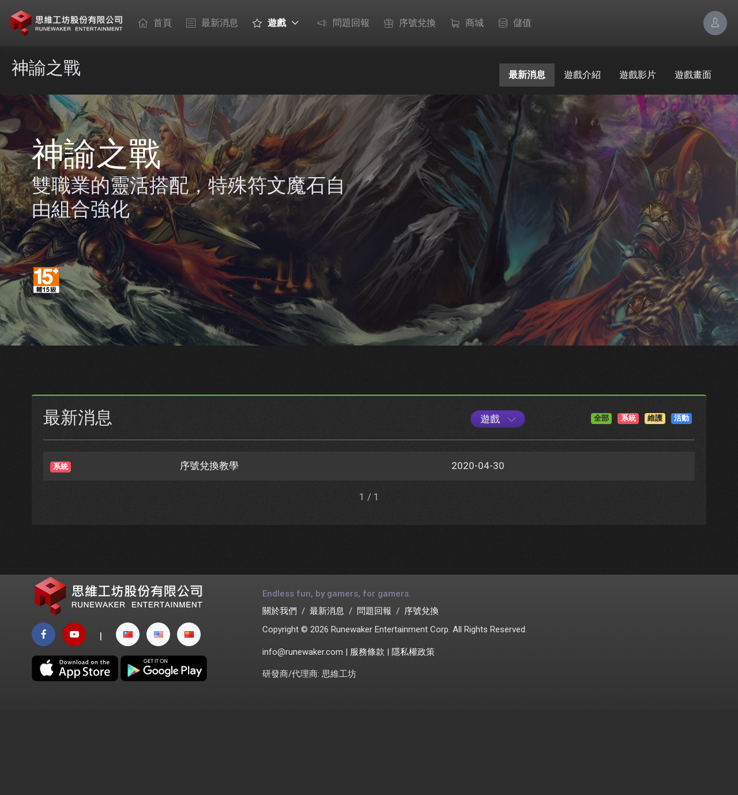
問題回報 (341, 23)
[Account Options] (715, 23)
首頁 (152, 23)
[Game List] (497, 496)
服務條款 (367, 737)
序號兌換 (407, 23)
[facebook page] (43, 720)
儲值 (512, 23)
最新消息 (209, 23)
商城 (464, 23)
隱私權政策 (413, 737)
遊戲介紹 (582, 74)
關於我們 (279, 696)
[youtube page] (74, 720)
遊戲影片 (637, 74)
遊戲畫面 (693, 74)
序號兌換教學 (209, 543)
